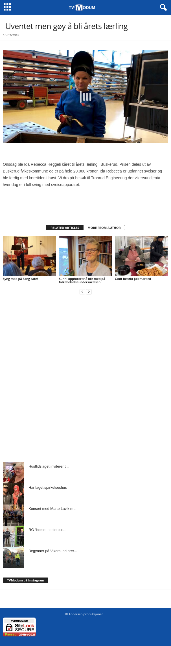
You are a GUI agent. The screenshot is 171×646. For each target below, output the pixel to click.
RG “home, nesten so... (47, 530)
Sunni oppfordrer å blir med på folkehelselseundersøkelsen (82, 280)
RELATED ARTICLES (65, 227)
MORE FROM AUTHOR (103, 227)
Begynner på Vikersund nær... (52, 551)
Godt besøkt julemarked (133, 278)
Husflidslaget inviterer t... (48, 466)
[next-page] (89, 292)
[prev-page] (82, 292)
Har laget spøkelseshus (47, 487)
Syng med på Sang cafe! (20, 278)
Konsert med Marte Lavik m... (52, 508)
